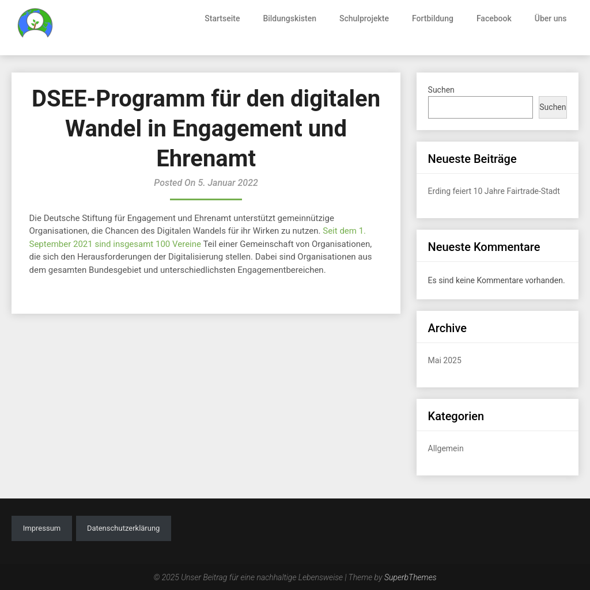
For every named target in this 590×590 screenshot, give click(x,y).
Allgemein (446, 448)
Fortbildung (432, 18)
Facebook (494, 18)
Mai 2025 (445, 360)
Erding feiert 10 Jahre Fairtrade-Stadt (494, 191)
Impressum (41, 528)
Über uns (551, 18)
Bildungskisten (289, 18)
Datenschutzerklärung (123, 528)
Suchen (441, 89)
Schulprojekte (364, 18)
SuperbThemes (410, 577)
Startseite (222, 18)
